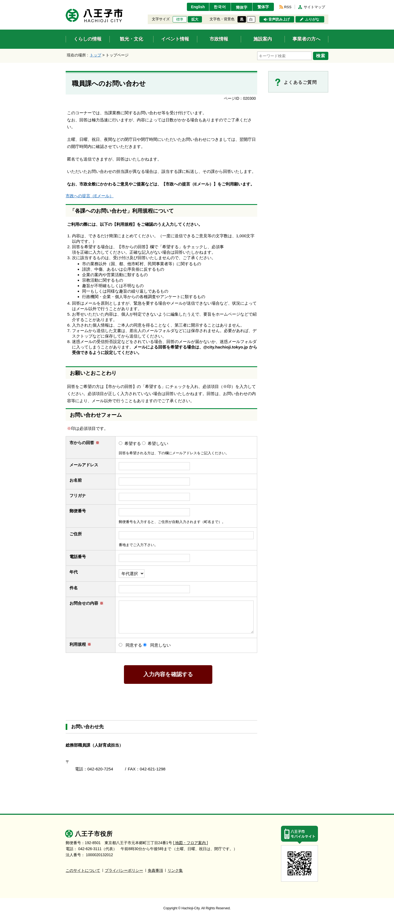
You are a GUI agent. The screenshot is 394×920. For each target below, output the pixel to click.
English (198, 7)
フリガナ (77, 495)
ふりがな (312, 19)
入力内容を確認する (168, 674)
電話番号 (80, 556)
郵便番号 (77, 510)
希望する (132, 443)
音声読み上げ (279, 19)
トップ (95, 55)
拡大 (194, 19)
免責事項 (155, 870)
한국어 (220, 7)
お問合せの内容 (86, 603)
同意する (134, 645)
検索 (320, 55)
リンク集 (175, 870)
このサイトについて (83, 870)
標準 (179, 19)
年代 (73, 572)
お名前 (78, 480)
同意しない (160, 645)
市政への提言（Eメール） (90, 195)
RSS (287, 7)
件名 (76, 587)
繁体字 (263, 7)
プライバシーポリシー (124, 870)
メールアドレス (86, 464)
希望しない (158, 443)
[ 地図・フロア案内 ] (190, 843)
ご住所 (78, 534)
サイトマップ (314, 7)
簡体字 (241, 7)
